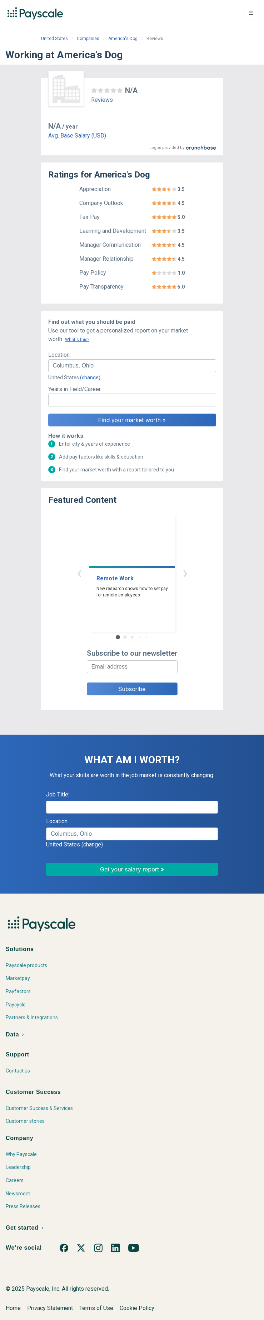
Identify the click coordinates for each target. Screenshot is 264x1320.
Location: (59, 354)
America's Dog (123, 38)
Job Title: (57, 794)
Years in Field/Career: (75, 389)
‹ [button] (79, 572)
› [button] (185, 572)
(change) (90, 377)
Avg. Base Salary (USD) (77, 135)
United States (54, 38)
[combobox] (132, 365)
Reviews (102, 99)
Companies (88, 38)
